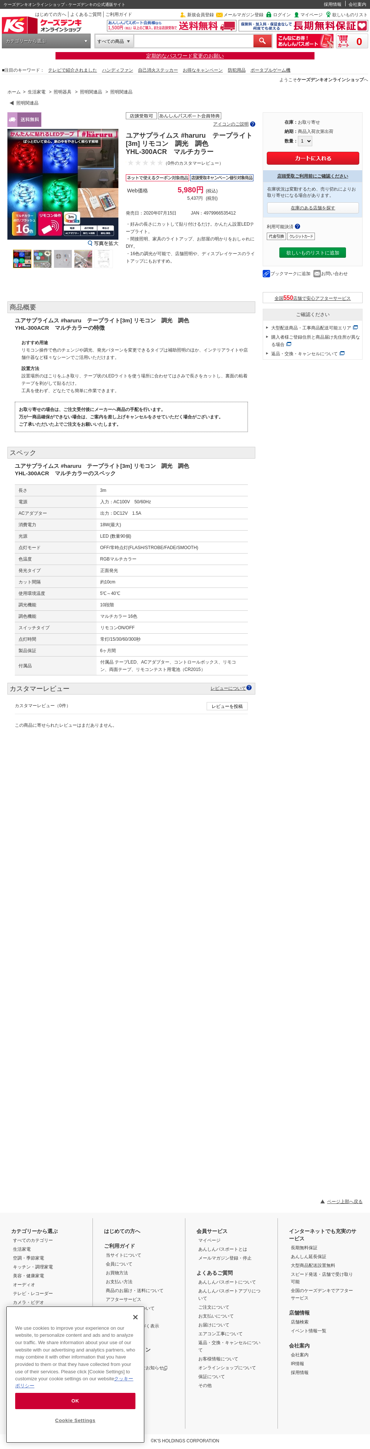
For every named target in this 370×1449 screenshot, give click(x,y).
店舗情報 (299, 1313)
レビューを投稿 (227, 706)
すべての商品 (110, 41)
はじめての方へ (50, 14)
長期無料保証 (304, 1247)
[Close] (135, 1317)
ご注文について (213, 1307)
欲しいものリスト (350, 14)
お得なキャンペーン (203, 70)
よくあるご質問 (85, 14)
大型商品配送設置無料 (313, 1265)
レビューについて (228, 688)
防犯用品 (237, 70)
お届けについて (213, 1325)
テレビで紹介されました (72, 70)
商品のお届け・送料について (135, 1290)
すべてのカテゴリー (33, 1240)
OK (75, 1401)
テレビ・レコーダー (33, 1293)
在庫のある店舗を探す (313, 207)
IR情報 (297, 1363)
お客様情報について (218, 1358)
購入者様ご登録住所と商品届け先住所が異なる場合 (315, 341)
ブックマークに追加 (290, 273)
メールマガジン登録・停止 (225, 1258)
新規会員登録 (200, 14)
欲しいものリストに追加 (312, 253)
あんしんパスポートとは (222, 1249)
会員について (119, 1264)
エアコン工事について (220, 1333)
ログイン (282, 14)
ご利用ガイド (118, 14)
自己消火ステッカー (158, 70)
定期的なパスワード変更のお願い (185, 56)
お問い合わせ (334, 273)
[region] (75, 1374)
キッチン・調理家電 (33, 1267)
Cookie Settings (75, 1420)
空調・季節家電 (28, 1258)
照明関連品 (91, 92)
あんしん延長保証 (308, 1256)
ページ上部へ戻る (345, 1201)
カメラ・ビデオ (28, 1302)
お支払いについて (216, 1316)
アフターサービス (123, 1299)
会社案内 (357, 4)
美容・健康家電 (28, 1275)
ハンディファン (117, 70)
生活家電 (37, 92)
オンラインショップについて (227, 1367)
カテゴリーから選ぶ (26, 41)
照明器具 (62, 92)
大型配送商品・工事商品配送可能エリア (311, 327)
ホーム (14, 92)
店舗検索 (300, 1322)
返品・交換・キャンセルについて (304, 353)
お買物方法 (117, 1272)
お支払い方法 (119, 1281)
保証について (211, 1376)
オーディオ (24, 1284)
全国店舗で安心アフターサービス (313, 298)
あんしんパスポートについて (227, 1282)
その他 (205, 1385)
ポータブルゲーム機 (270, 70)
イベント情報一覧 (308, 1330)
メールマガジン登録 (243, 14)
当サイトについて (123, 1255)
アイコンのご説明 (231, 124)
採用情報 (333, 4)
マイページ (311, 14)
